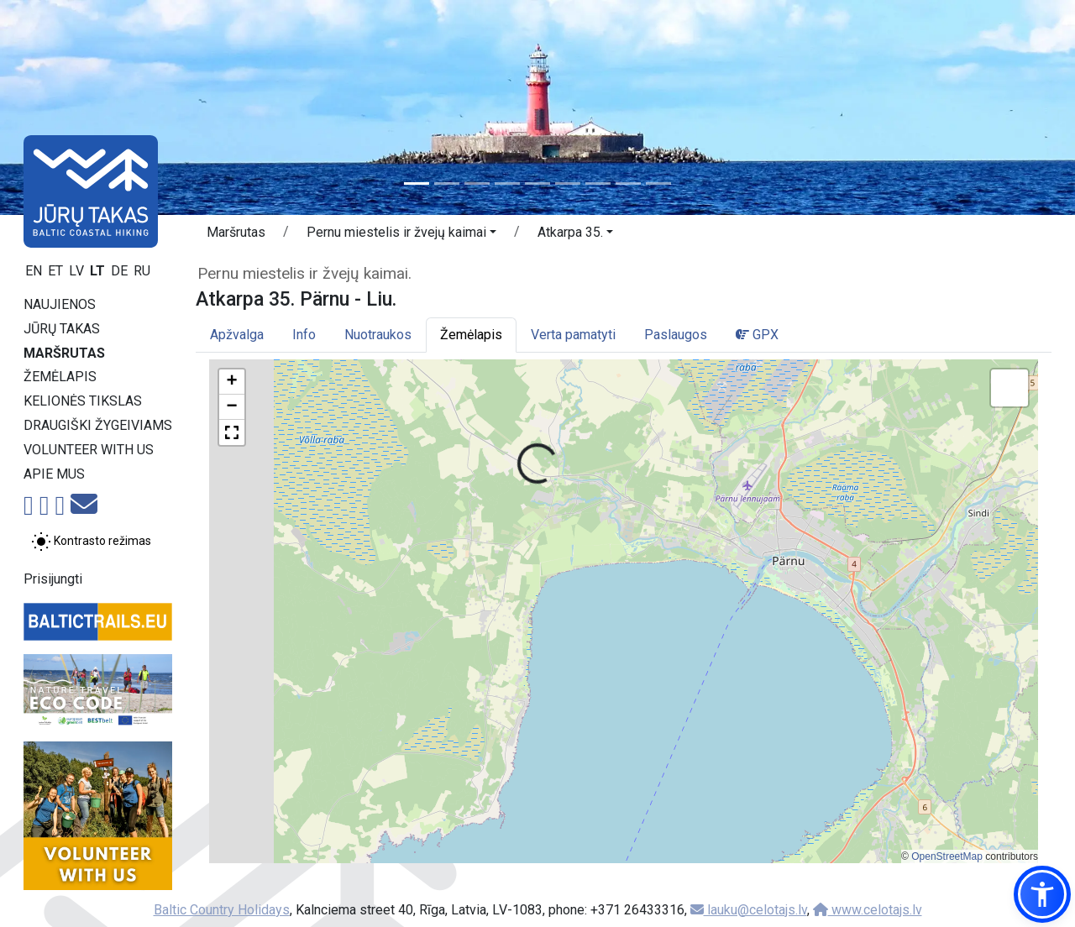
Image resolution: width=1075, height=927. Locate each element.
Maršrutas (64, 353)
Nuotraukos (378, 335)
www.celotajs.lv (867, 910)
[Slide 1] (416, 183)
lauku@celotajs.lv (748, 910)
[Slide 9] (658, 183)
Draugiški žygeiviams (98, 425)
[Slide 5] (537, 183)
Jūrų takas (62, 329)
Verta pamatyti (573, 335)
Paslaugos (675, 335)
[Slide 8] (628, 183)
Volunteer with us (89, 450)
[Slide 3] (477, 183)
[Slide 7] (598, 183)
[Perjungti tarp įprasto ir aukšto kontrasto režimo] (91, 541)
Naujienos (60, 304)
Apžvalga (237, 335)
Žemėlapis (60, 377)
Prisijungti (53, 579)
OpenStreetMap (947, 856)
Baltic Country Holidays (222, 910)
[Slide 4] (507, 183)
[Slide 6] (567, 183)
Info (304, 335)
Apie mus (54, 474)
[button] (401, 235)
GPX (757, 335)
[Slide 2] (446, 183)
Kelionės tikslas (83, 401)
